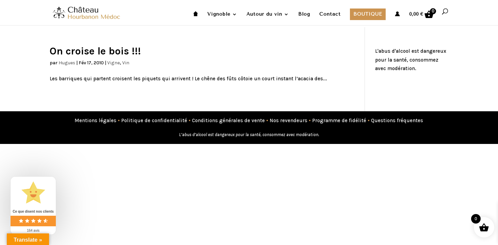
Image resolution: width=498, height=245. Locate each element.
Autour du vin (264, 14)
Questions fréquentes (397, 120)
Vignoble (218, 14)
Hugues (67, 63)
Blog (304, 14)
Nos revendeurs (288, 120)
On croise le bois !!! (95, 51)
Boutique (367, 14)
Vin (125, 63)
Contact (330, 14)
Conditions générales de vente (228, 120)
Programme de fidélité (339, 120)
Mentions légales (95, 120)
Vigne (113, 63)
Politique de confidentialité (154, 120)
